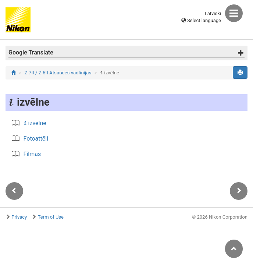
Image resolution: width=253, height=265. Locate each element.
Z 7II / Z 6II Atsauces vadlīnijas (58, 72)
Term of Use (51, 217)
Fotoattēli (36, 138)
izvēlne (35, 123)
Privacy (19, 217)
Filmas (32, 154)
